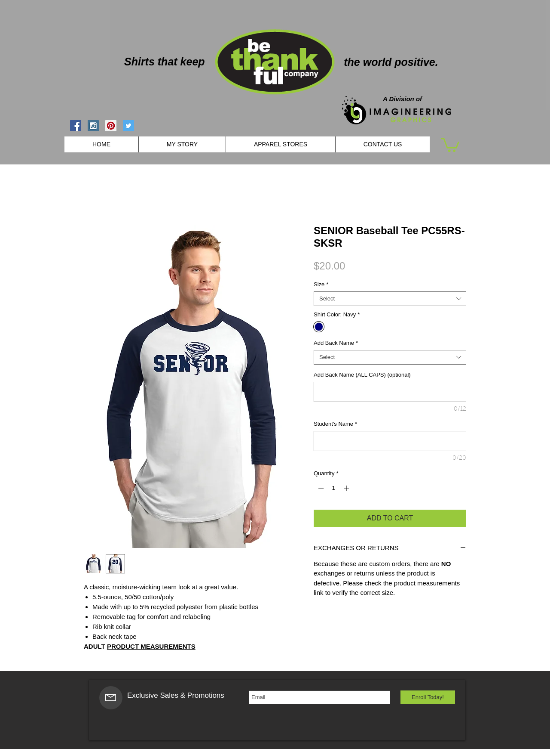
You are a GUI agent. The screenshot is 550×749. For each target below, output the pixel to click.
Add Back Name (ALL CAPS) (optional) (362, 374)
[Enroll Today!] (427, 697)
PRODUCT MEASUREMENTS (151, 646)
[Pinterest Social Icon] (110, 125)
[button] (450, 144)
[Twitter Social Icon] (128, 125)
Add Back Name (336, 343)
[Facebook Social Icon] (75, 125)
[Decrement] (320, 488)
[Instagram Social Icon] (93, 125)
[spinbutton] (333, 488)
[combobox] (390, 298)
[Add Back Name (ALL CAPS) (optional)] (390, 392)
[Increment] (347, 488)
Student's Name (335, 424)
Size (321, 284)
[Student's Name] (390, 441)
